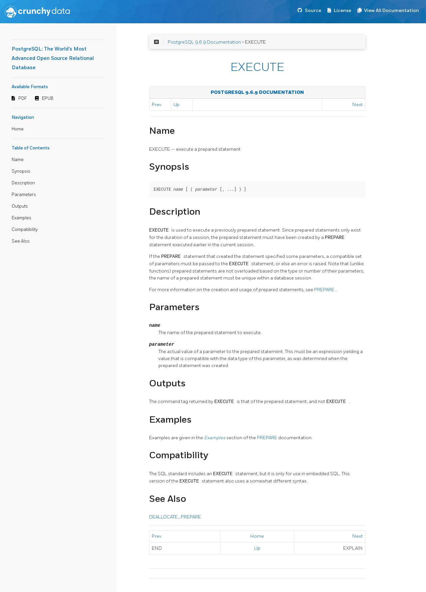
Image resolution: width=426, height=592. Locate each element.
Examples (21, 218)
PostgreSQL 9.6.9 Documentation (204, 42)
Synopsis (21, 171)
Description (23, 183)
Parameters (24, 194)
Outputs (20, 206)
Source (313, 10)
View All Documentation (391, 10)
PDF (22, 98)
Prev (156, 104)
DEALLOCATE (164, 516)
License (342, 10)
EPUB (48, 98)
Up (176, 104)
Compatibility (25, 229)
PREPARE (324, 289)
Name (18, 159)
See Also (21, 241)
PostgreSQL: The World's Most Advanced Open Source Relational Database (53, 58)
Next (357, 104)
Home (18, 129)
